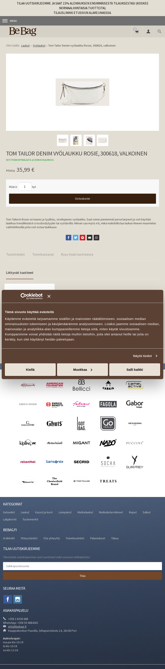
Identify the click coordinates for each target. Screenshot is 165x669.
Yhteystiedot (29, 538)
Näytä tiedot (142, 356)
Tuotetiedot (15, 254)
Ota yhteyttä (51, 538)
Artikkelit (9, 538)
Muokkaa (82, 369)
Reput (133, 512)
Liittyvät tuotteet (20, 272)
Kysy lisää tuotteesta (77, 254)
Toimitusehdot (75, 538)
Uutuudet (9, 512)
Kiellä (30, 369)
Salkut (147, 512)
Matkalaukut (85, 512)
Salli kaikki (135, 369)
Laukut (25, 512)
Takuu (115, 538)
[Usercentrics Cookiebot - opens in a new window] (30, 296)
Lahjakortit (10, 519)
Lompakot (65, 512)
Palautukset (97, 538)
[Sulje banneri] (103, 296)
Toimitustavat (43, 254)
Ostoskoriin (82, 198)
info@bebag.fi (17, 626)
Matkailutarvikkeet (111, 512)
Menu (9, 21)
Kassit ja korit (44, 512)
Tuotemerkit (30, 519)
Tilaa (83, 576)
